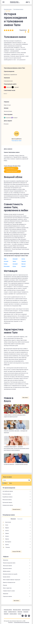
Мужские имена (7, 568)
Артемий (15, 263)
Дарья (6, 533)
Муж (10, 483)
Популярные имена (18, 9)
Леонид (24, 261)
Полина (6, 547)
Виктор (24, 263)
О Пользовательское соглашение (21, 622)
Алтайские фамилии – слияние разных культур (16, 464)
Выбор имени (6, 571)
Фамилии (5, 560)
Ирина (6, 539)
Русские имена (7, 494)
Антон (23, 258)
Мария (6, 528)
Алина (6, 536)
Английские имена (8, 491)
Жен (5, 483)
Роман (5, 263)
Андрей (6, 261)
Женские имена (7, 565)
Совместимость (11, 168)
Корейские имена (7, 496)
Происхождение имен (9, 562)
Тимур (14, 261)
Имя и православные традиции (11, 579)
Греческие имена (7, 502)
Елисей (24, 266)
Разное (5, 585)
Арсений (15, 258)
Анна (5, 525)
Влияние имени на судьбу (10, 574)
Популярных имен (16, 140)
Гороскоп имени (7, 596)
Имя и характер (7, 588)
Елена (6, 530)
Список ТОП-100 (16, 551)
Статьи (19, 613)
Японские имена (7, 499)
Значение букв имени (12, 171)
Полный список (16, 509)
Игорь (14, 266)
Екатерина (7, 542)
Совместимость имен (9, 590)
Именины (20, 611)
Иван (5, 258)
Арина (6, 544)
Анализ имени (13, 613)
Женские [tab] (13, 519)
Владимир (7, 266)
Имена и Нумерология (9, 582)
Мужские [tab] (19, 519)
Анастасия (7, 522)
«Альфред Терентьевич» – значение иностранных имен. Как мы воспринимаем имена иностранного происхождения (16, 448)
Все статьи (25, 397)
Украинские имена (8, 505)
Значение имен (8, 9)
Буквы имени (6, 576)
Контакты (10, 622)
